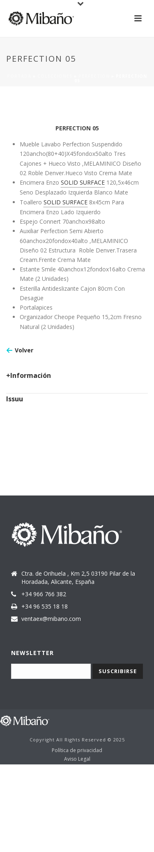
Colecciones (54, 76)
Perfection (94, 76)
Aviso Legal (77, 759)
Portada (19, 76)
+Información (28, 375)
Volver (24, 350)
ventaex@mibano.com (51, 619)
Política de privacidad (77, 750)
